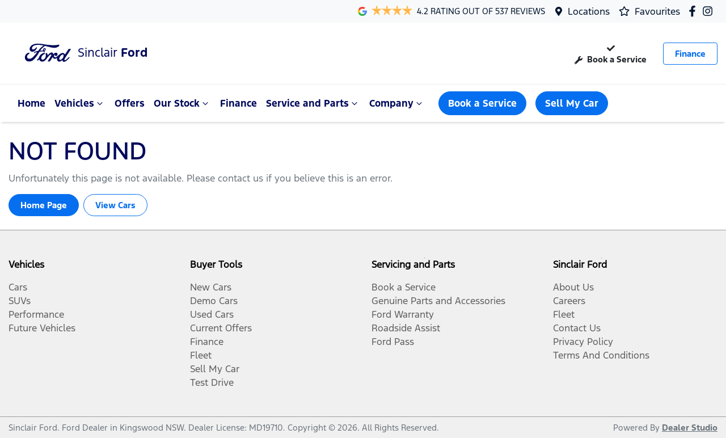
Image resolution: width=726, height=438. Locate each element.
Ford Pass (393, 341)
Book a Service (611, 53)
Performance (36, 314)
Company (397, 103)
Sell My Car (571, 103)
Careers (569, 300)
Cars (18, 287)
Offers (130, 103)
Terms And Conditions (601, 355)
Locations (589, 11)
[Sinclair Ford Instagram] (709, 11)
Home (31, 103)
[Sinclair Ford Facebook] (694, 11)
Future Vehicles (42, 328)
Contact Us (577, 328)
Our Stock (182, 103)
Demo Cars (214, 300)
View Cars (115, 205)
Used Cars (212, 314)
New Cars (210, 287)
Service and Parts (313, 103)
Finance (690, 53)
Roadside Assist (406, 328)
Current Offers (221, 328)
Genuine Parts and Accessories (438, 300)
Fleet (201, 355)
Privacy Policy (583, 341)
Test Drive (212, 382)
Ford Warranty (403, 314)
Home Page (43, 205)
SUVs (20, 300)
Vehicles (79, 103)
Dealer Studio (689, 427)
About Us (573, 287)
